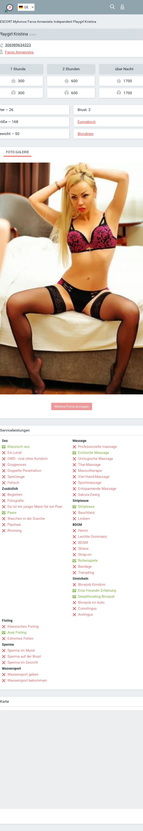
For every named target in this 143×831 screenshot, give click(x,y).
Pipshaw (14, 524)
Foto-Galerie (17, 152)
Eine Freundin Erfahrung (97, 590)
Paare (12, 512)
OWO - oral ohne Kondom (27, 458)
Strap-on (85, 554)
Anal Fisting (16, 632)
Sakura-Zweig (89, 494)
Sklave (83, 548)
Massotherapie (90, 470)
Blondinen (85, 134)
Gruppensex (16, 464)
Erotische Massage (93, 453)
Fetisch (13, 482)
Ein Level (14, 453)
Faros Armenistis (40, 21)
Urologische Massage (95, 458)
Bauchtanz (86, 512)
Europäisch (87, 122)
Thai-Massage (89, 464)
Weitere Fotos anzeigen (71, 406)
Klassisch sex (18, 447)
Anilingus (85, 614)
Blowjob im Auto (91, 602)
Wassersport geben (22, 674)
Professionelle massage (97, 447)
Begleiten (14, 494)
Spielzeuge (16, 476)
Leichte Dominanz (92, 536)
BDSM (83, 542)
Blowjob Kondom (91, 584)
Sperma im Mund (20, 650)
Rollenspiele (88, 560)
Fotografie (15, 500)
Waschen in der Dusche (26, 518)
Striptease (86, 506)
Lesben (84, 518)
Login (122, 7)
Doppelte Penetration (24, 470)
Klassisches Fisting (23, 626)
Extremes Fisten (20, 638)
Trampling (86, 572)
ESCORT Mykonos (13, 21)
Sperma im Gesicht (22, 662)
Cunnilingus (87, 608)
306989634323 (18, 45)
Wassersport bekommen (27, 680)
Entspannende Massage (97, 488)
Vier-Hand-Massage (93, 476)
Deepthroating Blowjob (96, 596)
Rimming (14, 530)
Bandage (85, 566)
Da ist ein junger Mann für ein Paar (34, 506)
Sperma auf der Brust (24, 656)
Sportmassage (89, 482)
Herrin (83, 530)
